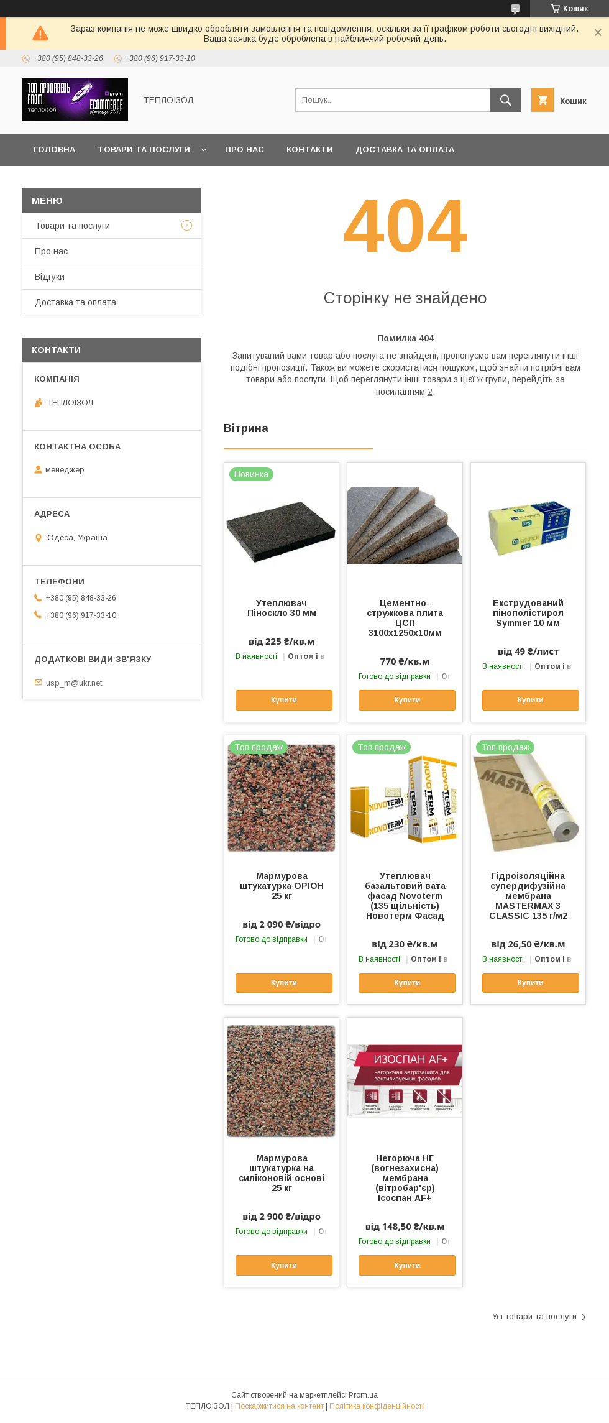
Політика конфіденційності (376, 1406)
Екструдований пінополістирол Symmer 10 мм (528, 613)
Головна (54, 149)
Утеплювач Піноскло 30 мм (281, 608)
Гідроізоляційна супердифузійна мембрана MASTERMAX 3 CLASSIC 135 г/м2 (528, 896)
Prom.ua (363, 1395)
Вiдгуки (50, 277)
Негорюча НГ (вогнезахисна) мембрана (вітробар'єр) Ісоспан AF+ (405, 1178)
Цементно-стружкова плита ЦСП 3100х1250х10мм (405, 618)
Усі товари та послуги (534, 1316)
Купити (284, 700)
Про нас (244, 149)
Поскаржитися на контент (279, 1406)
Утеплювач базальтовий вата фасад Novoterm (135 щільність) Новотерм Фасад (405, 896)
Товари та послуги (144, 149)
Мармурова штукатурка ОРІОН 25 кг (282, 886)
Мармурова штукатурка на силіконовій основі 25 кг (281, 1173)
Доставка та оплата (404, 149)
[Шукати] (505, 100)
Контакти (309, 149)
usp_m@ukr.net (74, 682)
